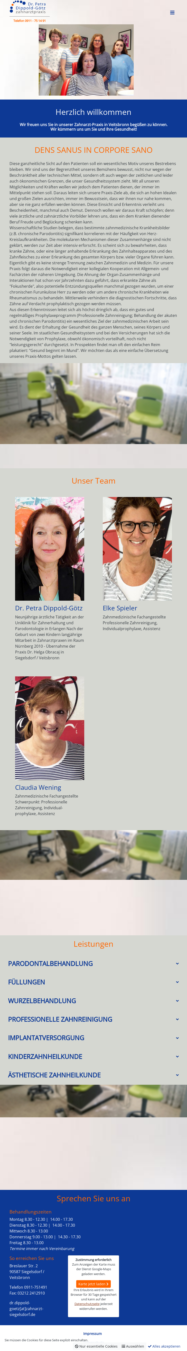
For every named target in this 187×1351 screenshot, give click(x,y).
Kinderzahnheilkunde (45, 1056)
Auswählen (133, 1346)
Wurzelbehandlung (42, 1001)
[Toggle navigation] (172, 12)
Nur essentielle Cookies (96, 1346)
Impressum (92, 1333)
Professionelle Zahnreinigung (60, 1019)
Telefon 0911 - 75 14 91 (29, 20)
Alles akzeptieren (164, 1346)
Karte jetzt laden (93, 1284)
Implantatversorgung (46, 1038)
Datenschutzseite (87, 1304)
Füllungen (26, 982)
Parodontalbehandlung (50, 963)
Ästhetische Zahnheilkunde (54, 1075)
